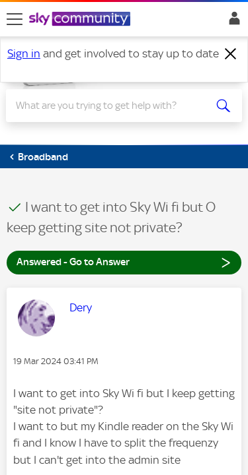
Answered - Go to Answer (124, 261)
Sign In (231, 22)
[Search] (112, 105)
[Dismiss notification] (230, 54)
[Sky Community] (81, 20)
